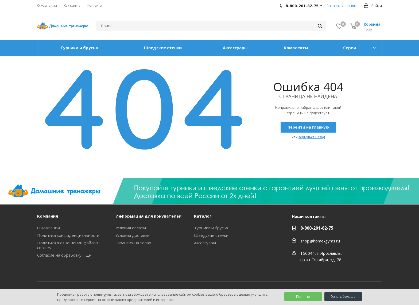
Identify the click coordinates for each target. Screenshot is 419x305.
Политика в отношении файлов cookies (67, 245)
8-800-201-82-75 (316, 228)
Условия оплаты (130, 227)
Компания (47, 216)
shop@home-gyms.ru (320, 241)
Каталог (202, 216)
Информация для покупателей (148, 216)
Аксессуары (205, 242)
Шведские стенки (211, 235)
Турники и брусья (211, 227)
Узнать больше (343, 296)
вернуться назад (311, 137)
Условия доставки (132, 235)
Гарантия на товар (133, 242)
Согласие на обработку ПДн (64, 255)
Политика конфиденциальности (68, 235)
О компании (48, 227)
